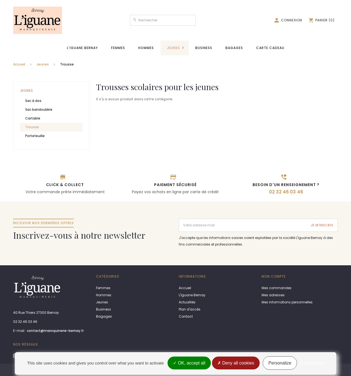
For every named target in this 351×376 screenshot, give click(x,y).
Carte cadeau (270, 47)
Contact (186, 316)
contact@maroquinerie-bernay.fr (55, 330)
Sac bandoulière (38, 109)
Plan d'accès (189, 309)
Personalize (279, 363)
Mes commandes (276, 288)
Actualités (187, 302)
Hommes (146, 47)
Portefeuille (35, 135)
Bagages (234, 47)
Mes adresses (273, 295)
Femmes (118, 47)
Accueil (19, 64)
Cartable (32, 118)
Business (203, 47)
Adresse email (191, 221)
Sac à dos (33, 100)
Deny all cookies (235, 363)
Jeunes (173, 47)
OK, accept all (189, 363)
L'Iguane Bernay (82, 47)
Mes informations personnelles (287, 302)
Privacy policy (312, 363)
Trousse (32, 127)
